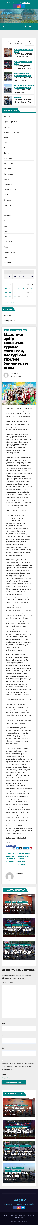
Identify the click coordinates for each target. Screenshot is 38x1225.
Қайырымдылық (10, 190)
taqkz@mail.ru (9, 321)
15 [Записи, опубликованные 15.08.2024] (19, 289)
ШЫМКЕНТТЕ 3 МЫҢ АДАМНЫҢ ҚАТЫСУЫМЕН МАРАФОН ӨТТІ (17, 1177)
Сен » (12, 303)
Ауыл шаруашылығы (12, 132)
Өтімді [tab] (29, 42)
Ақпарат (17, 49)
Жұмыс (6, 179)
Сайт (3, 1048)
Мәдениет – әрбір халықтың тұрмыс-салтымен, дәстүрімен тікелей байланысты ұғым (16, 351)
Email (4, 1036)
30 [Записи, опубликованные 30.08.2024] (23, 297)
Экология (7, 263)
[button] (25, 26)
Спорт (28, 87)
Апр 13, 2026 (11, 1157)
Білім (6, 143)
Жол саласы (8, 174)
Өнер (16, 51)
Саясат (6, 231)
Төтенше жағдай (10, 252)
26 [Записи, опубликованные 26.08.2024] (6, 297)
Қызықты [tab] (18, 42)
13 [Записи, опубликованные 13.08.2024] (10, 289)
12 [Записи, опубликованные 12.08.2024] (6, 289)
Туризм (6, 257)
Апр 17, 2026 (11, 1114)
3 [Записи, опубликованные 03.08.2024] (27, 281)
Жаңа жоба (25, 73)
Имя (3, 1023)
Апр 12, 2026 (11, 1179)
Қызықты (7, 205)
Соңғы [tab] (8, 42)
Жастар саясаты (27, 61)
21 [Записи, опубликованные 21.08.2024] (14, 293)
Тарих (6, 247)
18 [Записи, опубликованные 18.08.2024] (32, 289)
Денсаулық (8, 148)
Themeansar (19, 1217)
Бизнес (6, 137)
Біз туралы (8, 315)
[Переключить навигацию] (34, 26)
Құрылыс (7, 200)
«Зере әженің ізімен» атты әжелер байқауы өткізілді (23, 858)
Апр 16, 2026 (11, 1136)
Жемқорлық (8, 169)
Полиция (7, 226)
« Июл (6, 303)
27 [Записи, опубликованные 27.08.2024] (10, 297)
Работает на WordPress (10, 1215)
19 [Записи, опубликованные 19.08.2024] (6, 293)
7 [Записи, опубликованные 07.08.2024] (14, 285)
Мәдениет (30, 49)
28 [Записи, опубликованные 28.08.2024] (15, 297)
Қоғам (23, 49)
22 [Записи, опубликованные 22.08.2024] (19, 293)
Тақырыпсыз (8, 242)
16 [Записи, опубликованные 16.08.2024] (23, 289)
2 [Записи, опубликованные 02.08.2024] (23, 281)
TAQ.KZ (7, 13)
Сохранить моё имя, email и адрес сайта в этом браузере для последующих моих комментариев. (18, 1066)
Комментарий (7, 983)
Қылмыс (7, 210)
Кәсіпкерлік (8, 184)
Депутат (31, 85)
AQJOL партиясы (10, 122)
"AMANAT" (17, 85)
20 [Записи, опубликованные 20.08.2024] (10, 293)
